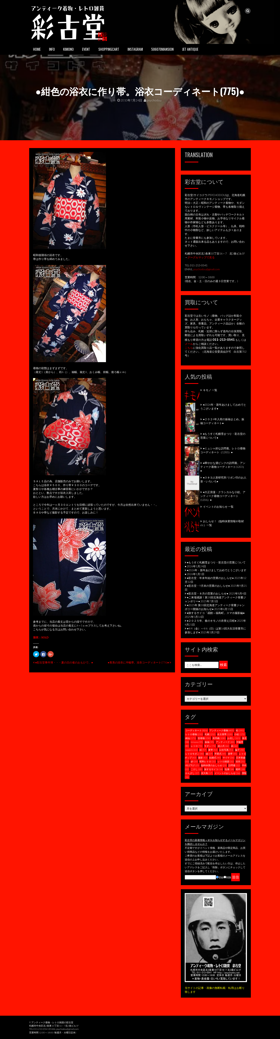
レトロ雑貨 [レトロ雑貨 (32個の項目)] (226, 761)
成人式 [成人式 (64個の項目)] (223, 745)
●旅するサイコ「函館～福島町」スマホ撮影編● (216, 613)
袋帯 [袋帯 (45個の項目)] (232, 753)
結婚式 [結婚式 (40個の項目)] (215, 757)
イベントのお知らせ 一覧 (218, 506)
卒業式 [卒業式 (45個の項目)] (220, 753)
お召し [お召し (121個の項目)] (233, 738)
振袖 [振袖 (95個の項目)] (209, 742)
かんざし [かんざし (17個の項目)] (192, 773)
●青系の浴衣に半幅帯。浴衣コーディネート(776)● (138, 662)
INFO (52, 49)
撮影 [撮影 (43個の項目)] (202, 757)
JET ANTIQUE (190, 49)
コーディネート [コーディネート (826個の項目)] (196, 730)
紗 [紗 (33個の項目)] (194, 761)
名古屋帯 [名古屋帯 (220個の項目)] (225, 734)
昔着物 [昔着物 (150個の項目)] (204, 738)
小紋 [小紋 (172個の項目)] (239, 734)
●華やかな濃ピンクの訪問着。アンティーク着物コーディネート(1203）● (222, 466)
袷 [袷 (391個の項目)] (240, 730)
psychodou (152, 100)
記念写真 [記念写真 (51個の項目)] (226, 749)
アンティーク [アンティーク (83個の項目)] (225, 742)
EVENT (86, 49)
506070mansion (162, 49)
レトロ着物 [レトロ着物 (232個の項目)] (194, 734)
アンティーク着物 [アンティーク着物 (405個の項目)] (221, 730)
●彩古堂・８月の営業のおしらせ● (207, 593)
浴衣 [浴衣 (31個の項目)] (240, 761)
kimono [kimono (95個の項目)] (197, 742)
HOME (37, 49)
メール (189, 343)
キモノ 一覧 (210, 390)
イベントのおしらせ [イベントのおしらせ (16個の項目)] (227, 773)
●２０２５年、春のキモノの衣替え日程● (211, 620)
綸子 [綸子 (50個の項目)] (239, 749)
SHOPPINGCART (108, 49)
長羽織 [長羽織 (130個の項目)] (219, 738)
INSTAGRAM (135, 49)
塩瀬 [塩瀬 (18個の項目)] (229, 769)
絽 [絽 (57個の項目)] (203, 749)
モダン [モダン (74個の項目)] (210, 745)
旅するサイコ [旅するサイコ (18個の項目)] (213, 769)
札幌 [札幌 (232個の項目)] (210, 734)
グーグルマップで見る (201, 257)
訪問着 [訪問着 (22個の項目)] (234, 765)
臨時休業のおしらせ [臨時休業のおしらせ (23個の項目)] (214, 765)
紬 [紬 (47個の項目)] (209, 753)
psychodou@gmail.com (206, 269)
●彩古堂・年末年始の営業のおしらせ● (210, 578)
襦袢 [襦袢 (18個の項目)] (240, 769)
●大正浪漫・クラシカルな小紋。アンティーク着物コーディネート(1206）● (222, 495)
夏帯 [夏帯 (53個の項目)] (213, 749)
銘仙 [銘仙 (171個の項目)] (190, 738)
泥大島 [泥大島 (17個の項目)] (207, 773)
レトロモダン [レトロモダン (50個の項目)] (194, 753)
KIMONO (68, 49)
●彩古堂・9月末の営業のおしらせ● (208, 585)
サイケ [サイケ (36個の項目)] (228, 757)
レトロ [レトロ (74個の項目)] (196, 745)
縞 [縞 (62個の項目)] (234, 745)
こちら (189, 347)
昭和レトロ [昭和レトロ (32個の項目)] (208, 761)
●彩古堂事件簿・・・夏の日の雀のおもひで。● (64, 662)
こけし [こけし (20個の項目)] (196, 769)
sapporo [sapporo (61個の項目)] (191, 749)
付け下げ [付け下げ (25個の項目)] (192, 765)
